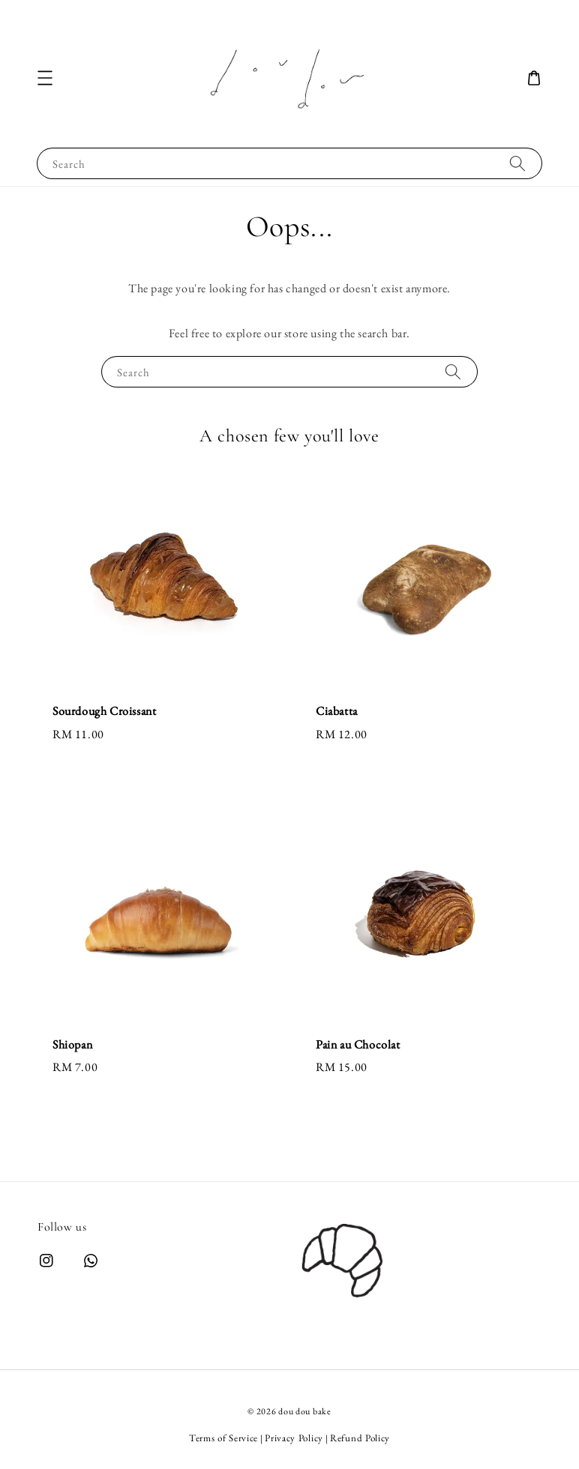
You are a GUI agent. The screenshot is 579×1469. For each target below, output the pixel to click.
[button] (45, 77)
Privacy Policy (294, 1438)
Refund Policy (360, 1438)
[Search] (518, 163)
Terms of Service (223, 1438)
